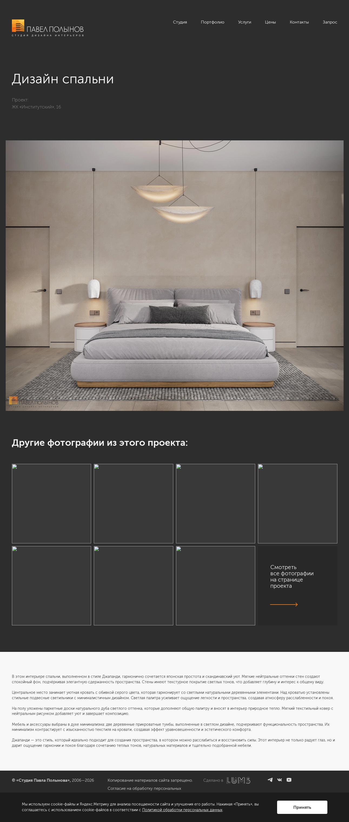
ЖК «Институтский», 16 (36, 107)
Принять (302, 807)
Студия (180, 22)
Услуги (244, 22)
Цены (270, 22)
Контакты (299, 22)
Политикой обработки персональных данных (182, 810)
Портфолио (212, 22)
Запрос (330, 22)
